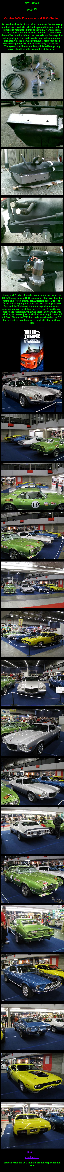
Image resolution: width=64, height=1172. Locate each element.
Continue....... (32, 1157)
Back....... (32, 1152)
